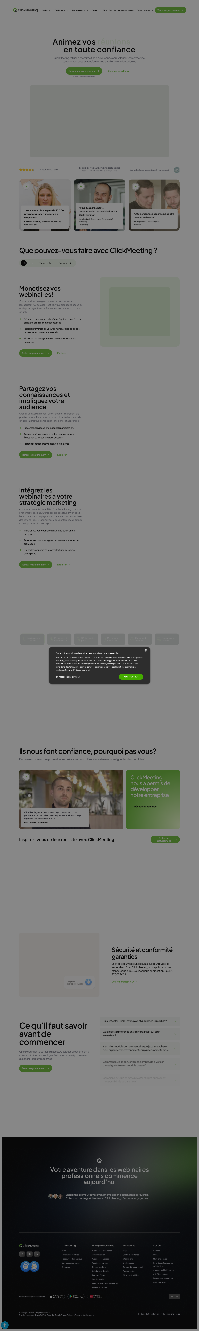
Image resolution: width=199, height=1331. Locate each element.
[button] (68, 676)
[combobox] (146, 650)
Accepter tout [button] (131, 677)
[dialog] (99, 665)
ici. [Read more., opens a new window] (89, 670)
